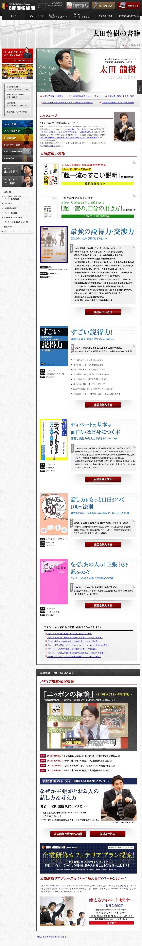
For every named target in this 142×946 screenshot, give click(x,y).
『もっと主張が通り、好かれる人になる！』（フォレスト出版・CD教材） (78, 645)
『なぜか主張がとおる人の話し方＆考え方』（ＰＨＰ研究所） (73, 641)
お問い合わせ (50, 146)
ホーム (125, 45)
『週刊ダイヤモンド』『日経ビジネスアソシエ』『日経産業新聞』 (66, 132)
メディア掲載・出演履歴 (53, 96)
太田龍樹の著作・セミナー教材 (85, 96)
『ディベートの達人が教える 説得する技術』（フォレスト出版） (75, 637)
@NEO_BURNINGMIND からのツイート (53, 937)
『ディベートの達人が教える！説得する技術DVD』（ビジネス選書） (76, 653)
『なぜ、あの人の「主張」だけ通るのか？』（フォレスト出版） (74, 657)
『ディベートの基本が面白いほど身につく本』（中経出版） (72, 649)
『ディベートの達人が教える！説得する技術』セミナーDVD (67, 102)
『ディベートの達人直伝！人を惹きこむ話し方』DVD (69, 634)
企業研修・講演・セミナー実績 (121, 96)
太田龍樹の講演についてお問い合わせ (118, 102)
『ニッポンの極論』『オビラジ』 (74, 129)
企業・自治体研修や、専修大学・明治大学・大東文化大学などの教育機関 (68, 138)
